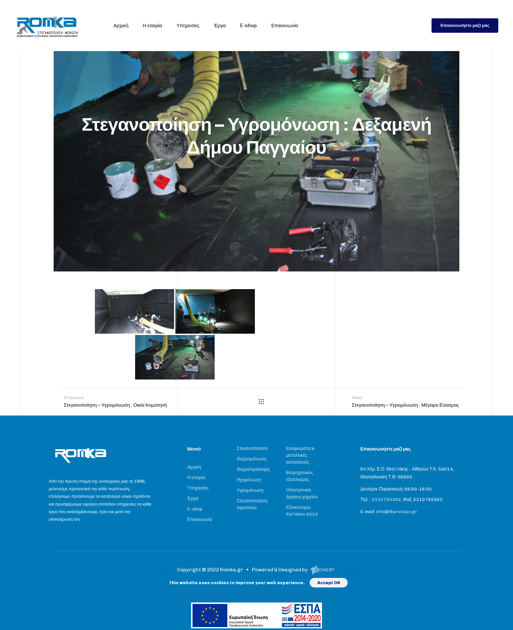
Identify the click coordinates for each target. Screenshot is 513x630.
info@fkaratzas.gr (396, 511)
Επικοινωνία (284, 25)
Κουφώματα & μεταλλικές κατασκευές (300, 455)
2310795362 (386, 499)
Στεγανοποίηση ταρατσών (252, 504)
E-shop (248, 25)
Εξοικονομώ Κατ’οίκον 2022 (302, 511)
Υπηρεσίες (187, 25)
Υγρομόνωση (250, 490)
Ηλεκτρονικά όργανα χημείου (302, 493)
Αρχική (121, 25)
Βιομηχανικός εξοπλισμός (299, 476)
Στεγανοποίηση (252, 448)
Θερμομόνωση (251, 459)
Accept (325, 582)
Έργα (220, 25)
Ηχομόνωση (249, 480)
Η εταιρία (152, 25)
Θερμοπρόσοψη (253, 469)
